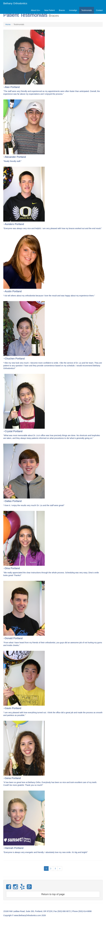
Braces (62, 10)
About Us (35, 10)
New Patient (49, 10)
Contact (99, 10)
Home (7, 24)
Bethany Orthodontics (15, 3)
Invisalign (73, 10)
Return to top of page (53, 894)
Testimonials (86, 10)
